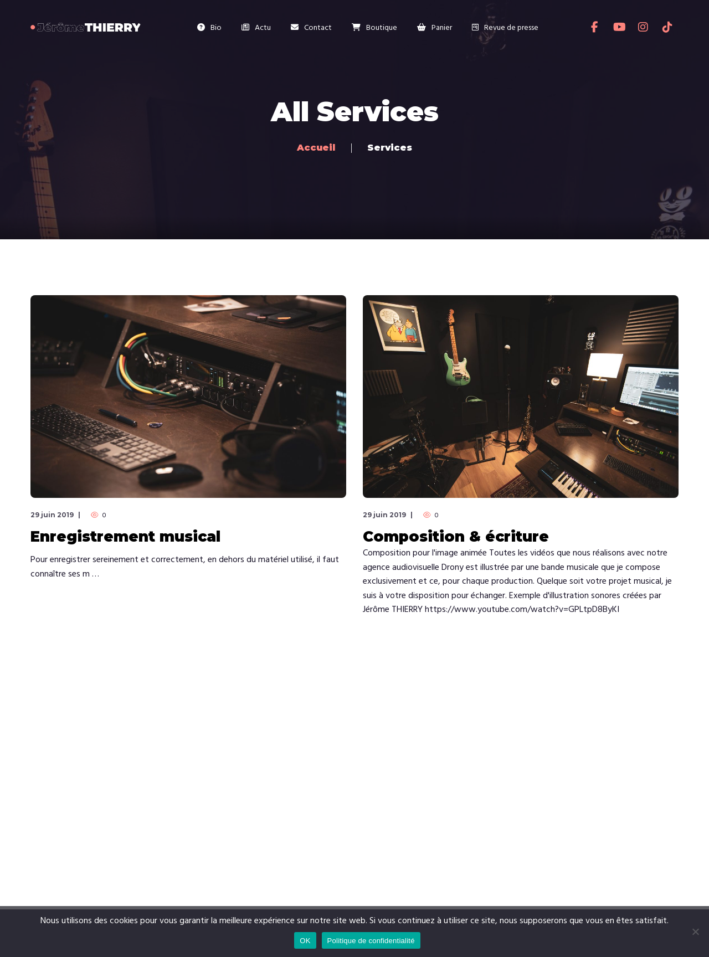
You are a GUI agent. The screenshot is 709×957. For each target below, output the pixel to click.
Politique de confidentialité (371, 941)
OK (305, 941)
